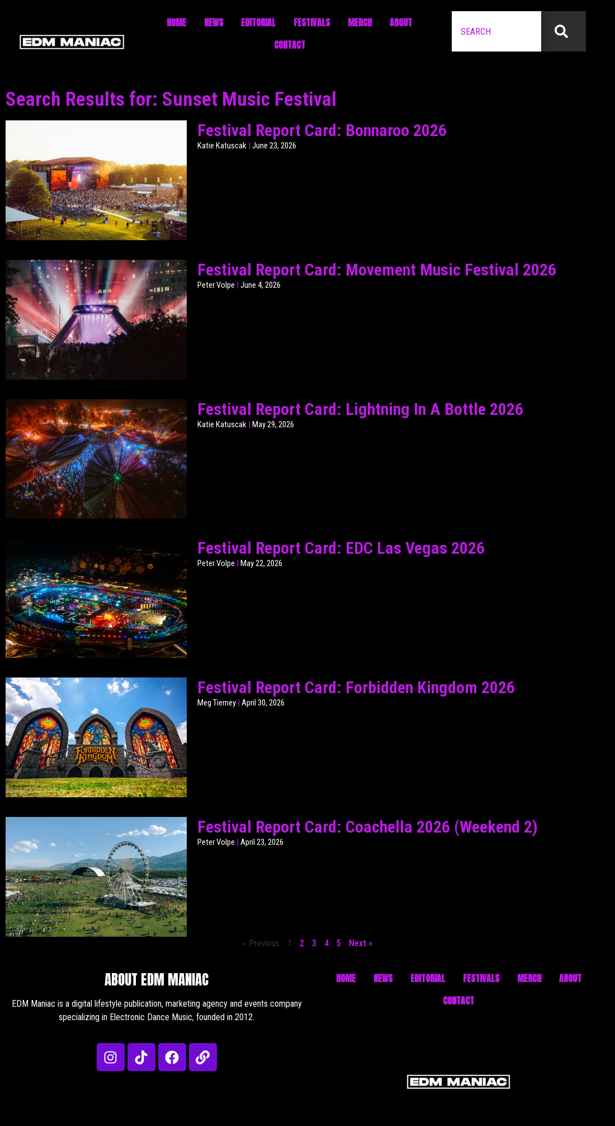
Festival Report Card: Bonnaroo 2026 (322, 130)
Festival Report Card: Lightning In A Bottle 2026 (360, 409)
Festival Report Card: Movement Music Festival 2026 (376, 269)
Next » (360, 943)
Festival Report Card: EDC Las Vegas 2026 (341, 548)
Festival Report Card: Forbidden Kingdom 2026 (356, 687)
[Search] (563, 31)
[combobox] (496, 31)
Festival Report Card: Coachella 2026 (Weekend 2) (367, 827)
